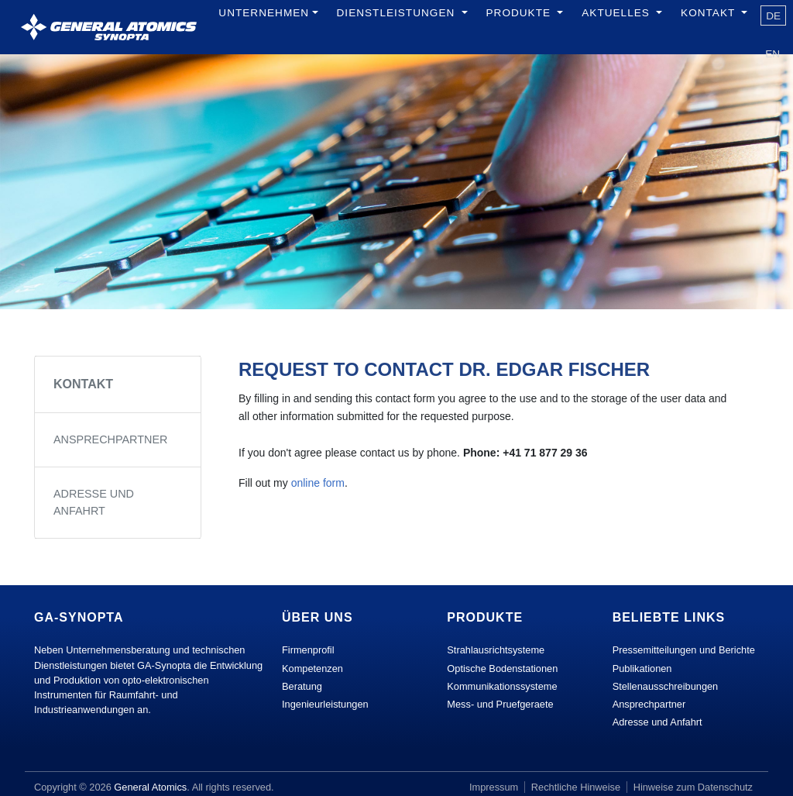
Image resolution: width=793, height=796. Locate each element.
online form (318, 483)
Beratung (302, 686)
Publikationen (642, 668)
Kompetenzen (312, 668)
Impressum (493, 787)
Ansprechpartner (110, 439)
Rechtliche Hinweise (575, 787)
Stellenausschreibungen (666, 686)
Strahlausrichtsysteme (495, 650)
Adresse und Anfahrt (93, 502)
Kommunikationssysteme (502, 686)
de (773, 16)
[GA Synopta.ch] (109, 27)
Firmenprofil (308, 650)
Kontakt (83, 384)
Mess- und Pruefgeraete (500, 704)
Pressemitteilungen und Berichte (684, 650)
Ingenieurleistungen (325, 704)
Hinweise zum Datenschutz (693, 787)
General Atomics (150, 787)
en (772, 54)
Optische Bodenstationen (502, 668)
